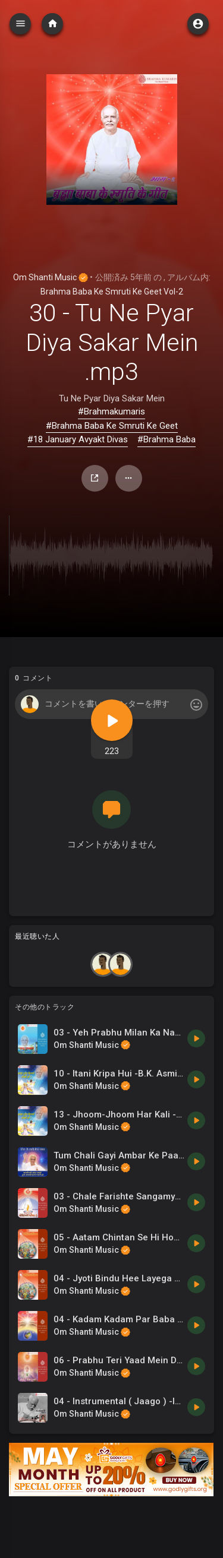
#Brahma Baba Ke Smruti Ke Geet (112, 425)
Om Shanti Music (50, 277)
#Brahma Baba (166, 439)
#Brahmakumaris (111, 411)
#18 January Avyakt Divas (77, 439)
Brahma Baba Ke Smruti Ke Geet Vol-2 (111, 291)
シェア (94, 478)
